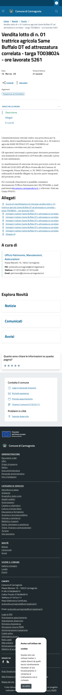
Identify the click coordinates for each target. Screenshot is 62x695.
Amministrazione (11, 454)
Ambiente (6, 492)
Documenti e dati (9, 458)
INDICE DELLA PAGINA (31, 106)
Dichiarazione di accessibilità (14, 645)
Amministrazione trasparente (15, 630)
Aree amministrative (11, 470)
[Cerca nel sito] (56, 11)
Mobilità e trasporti (10, 521)
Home (6, 21)
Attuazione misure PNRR (13, 627)
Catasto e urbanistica (11, 505)
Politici (5, 467)
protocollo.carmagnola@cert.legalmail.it (19, 603)
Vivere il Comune (10, 562)
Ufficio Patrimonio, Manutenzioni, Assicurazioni (23, 257)
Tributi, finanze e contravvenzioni (16, 527)
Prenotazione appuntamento (14, 617)
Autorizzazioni (8, 502)
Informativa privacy (10, 636)
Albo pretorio (7, 642)
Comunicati (7, 549)
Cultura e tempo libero (11, 508)
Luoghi (5, 569)
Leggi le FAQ (7, 614)
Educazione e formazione (13, 511)
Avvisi (24, 21)
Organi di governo (9, 464)
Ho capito (26, 686)
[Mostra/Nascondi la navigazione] (3, 11)
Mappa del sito (8, 681)
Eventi (4, 572)
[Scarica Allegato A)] (8, 234)
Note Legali (7, 639)
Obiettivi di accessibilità (12, 649)
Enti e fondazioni (9, 476)
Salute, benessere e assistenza (15, 524)
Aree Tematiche (8, 671)
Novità (15, 21)
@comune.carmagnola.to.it (25, 188)
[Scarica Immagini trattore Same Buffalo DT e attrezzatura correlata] (30, 214)
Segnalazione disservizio (12, 620)
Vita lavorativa (8, 533)
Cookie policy (7, 633)
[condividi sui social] (8, 83)
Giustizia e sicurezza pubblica (14, 515)
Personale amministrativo (13, 473)
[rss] (7, 661)
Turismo (5, 530)
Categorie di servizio (13, 485)
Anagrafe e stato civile (11, 496)
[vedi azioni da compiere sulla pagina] (21, 83)
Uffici (4, 461)
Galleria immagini (9, 565)
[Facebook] (3, 661)
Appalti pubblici (8, 499)
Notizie (5, 546)
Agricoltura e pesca (10, 489)
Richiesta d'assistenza (11, 623)
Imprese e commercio (11, 518)
